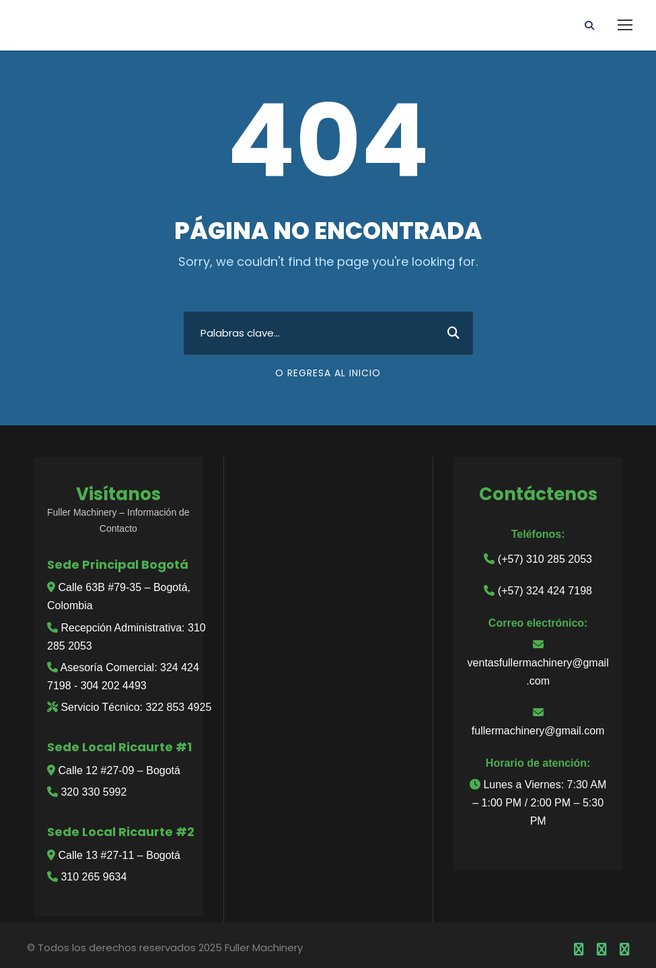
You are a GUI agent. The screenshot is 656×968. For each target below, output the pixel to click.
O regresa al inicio (328, 373)
